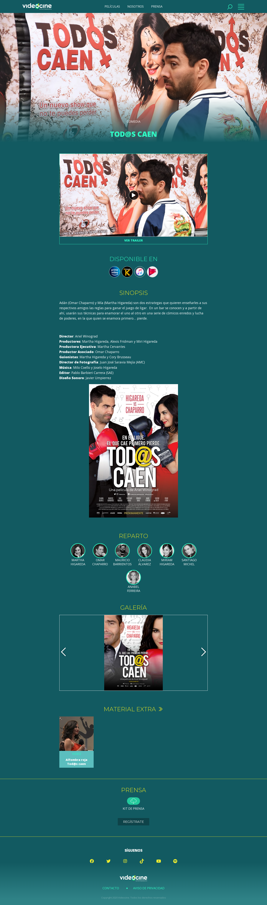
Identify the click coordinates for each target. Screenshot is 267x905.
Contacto (111, 888)
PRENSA (156, 6)
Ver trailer (133, 240)
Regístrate (133, 822)
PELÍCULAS (112, 6)
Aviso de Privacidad (148, 888)
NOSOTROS (135, 6)
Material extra (133, 709)
